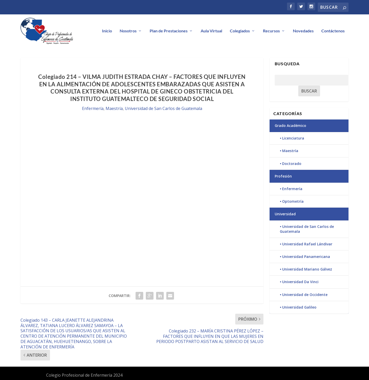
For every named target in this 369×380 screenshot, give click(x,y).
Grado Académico (290, 125)
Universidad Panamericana (306, 256)
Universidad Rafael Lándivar (307, 244)
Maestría (114, 108)
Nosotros (128, 31)
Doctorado (291, 163)
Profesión (283, 176)
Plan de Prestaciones (169, 31)
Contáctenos (333, 31)
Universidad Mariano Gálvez (307, 269)
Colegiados (240, 31)
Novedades (303, 31)
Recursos (271, 31)
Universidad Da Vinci (300, 281)
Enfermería (93, 108)
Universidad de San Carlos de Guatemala (163, 108)
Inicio (107, 31)
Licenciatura (293, 138)
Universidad (285, 213)
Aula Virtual (211, 31)
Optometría (293, 201)
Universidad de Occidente (304, 294)
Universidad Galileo (299, 307)
